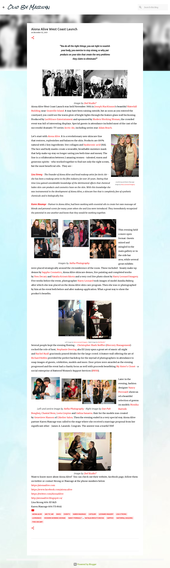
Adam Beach (105, 127)
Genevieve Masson (44, 417)
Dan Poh (106, 408)
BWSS (95, 370)
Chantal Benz (48, 413)
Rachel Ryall (42, 353)
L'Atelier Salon (65, 417)
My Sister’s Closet (125, 366)
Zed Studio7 (90, 103)
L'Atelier (92, 514)
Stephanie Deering (67, 349)
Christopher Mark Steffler (91, 345)
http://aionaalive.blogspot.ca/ (46, 498)
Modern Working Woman (106, 119)
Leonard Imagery (106, 514)
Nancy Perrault (75, 518)
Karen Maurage (38, 204)
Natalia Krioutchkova (63, 276)
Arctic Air (69, 127)
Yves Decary (40, 276)
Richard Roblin (39, 358)
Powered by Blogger (85, 564)
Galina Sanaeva (84, 413)
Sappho (110, 518)
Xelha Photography (79, 263)
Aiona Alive (53, 136)
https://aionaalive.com (43, 485)
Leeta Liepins (64, 413)
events (67, 514)
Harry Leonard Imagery (128, 184)
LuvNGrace (36, 518)
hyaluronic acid (92, 144)
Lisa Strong (36, 174)
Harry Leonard (85, 280)
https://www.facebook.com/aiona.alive (51, 489)
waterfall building (124, 518)
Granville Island (55, 110)
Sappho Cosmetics (52, 272)
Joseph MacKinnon (104, 106)
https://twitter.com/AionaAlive (47, 493)
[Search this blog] (154, 7)
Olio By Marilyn (28, 7)
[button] (32, 38)
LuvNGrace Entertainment (59, 119)
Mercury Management (118, 345)
